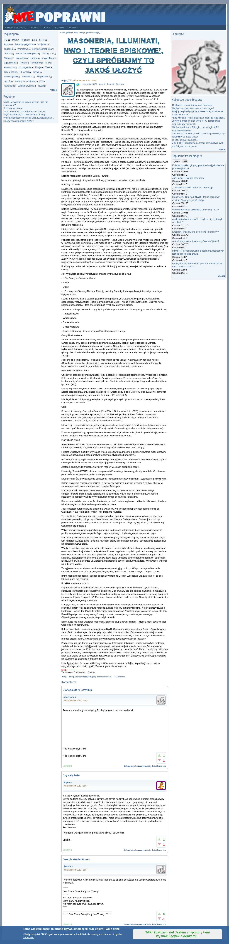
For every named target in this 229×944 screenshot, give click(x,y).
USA (44, 53)
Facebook (36, 62)
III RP (42, 39)
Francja (25, 72)
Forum (59, 27)
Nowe (34, 27)
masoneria (27, 76)
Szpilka (68, 782)
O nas (46, 27)
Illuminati (110, 84)
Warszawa (23, 49)
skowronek (70, 697)
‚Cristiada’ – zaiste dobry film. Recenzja (192, 105)
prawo (36, 72)
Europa (33, 58)
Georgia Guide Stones (76, 859)
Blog (64, 677)
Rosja (38, 67)
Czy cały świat (71, 775)
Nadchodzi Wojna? (181, 130)
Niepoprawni (43, 76)
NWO (41, 85)
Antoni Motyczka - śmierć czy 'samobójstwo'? (195, 241)
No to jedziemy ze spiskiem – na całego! (24, 111)
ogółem (177, 161)
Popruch (68, 866)
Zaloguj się (74, 677)
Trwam (23, 62)
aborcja (8, 53)
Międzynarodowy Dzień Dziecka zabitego (24, 114)
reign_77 (66, 80)
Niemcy (8, 58)
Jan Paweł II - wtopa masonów (188, 178)
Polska (24, 39)
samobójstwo (11, 76)
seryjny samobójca (42, 49)
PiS (14, 39)
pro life (7, 81)
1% (33, 39)
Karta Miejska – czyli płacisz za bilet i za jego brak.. (198, 117)
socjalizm (42, 44)
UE (52, 53)
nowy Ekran (48, 58)
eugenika (8, 49)
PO (5, 39)
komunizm (9, 67)
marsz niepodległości (26, 53)
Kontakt (74, 27)
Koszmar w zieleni (12, 108)
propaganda (25, 67)
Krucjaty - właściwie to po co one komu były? (195, 231)
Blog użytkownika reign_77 (91, 33)
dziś (185, 161)
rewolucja (9, 85)
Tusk (47, 67)
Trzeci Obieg (10, 72)
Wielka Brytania (26, 85)
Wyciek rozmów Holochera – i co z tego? (193, 108)
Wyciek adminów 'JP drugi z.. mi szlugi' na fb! (195, 127)
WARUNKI (28, 937)
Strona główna (15, 27)
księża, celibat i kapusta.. (185, 140)
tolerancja (21, 58)
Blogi (76, 33)
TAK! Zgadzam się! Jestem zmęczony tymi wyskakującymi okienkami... (177, 934)
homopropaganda (24, 44)
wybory (19, 81)
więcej (53, 89)
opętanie (30, 81)
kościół (7, 44)
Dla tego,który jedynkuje (78, 690)
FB (40, 81)
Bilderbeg (120, 84)
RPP (47, 62)
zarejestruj (87, 677)
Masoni (102, 84)
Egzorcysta (10, 62)
